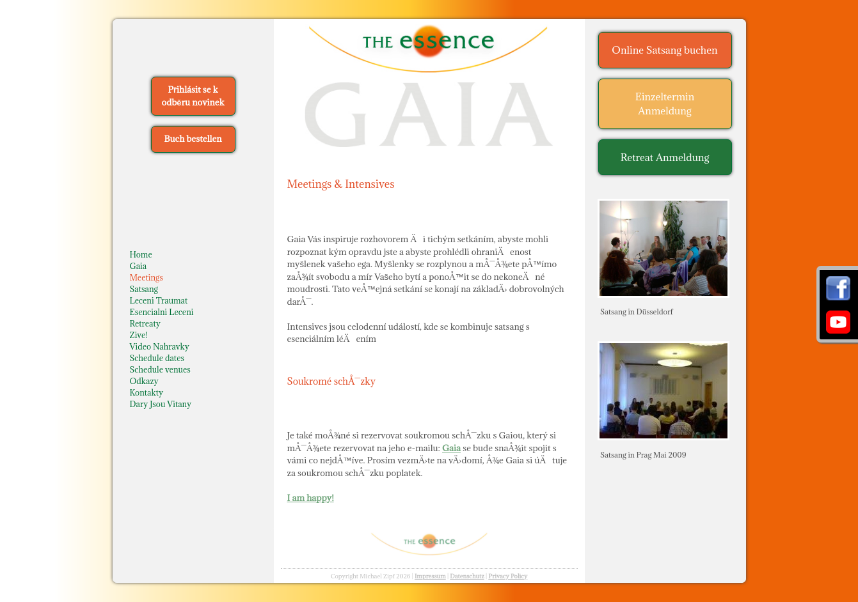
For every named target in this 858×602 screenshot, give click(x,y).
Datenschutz (467, 576)
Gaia (138, 266)
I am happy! (310, 498)
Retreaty (145, 323)
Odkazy (144, 381)
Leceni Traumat (159, 300)
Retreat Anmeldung (665, 157)
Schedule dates (157, 358)
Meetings (146, 277)
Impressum (430, 576)
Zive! (139, 335)
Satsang (144, 289)
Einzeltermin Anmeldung (665, 104)
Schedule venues (160, 369)
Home (141, 254)
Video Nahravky (159, 346)
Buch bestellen (192, 138)
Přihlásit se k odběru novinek (193, 96)
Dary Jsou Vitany (161, 404)
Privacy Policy (507, 576)
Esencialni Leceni (162, 312)
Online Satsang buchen (664, 49)
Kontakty (147, 392)
